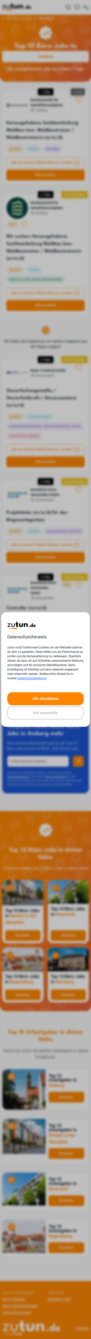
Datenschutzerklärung (32, 678)
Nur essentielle (45, 713)
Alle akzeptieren (46, 698)
